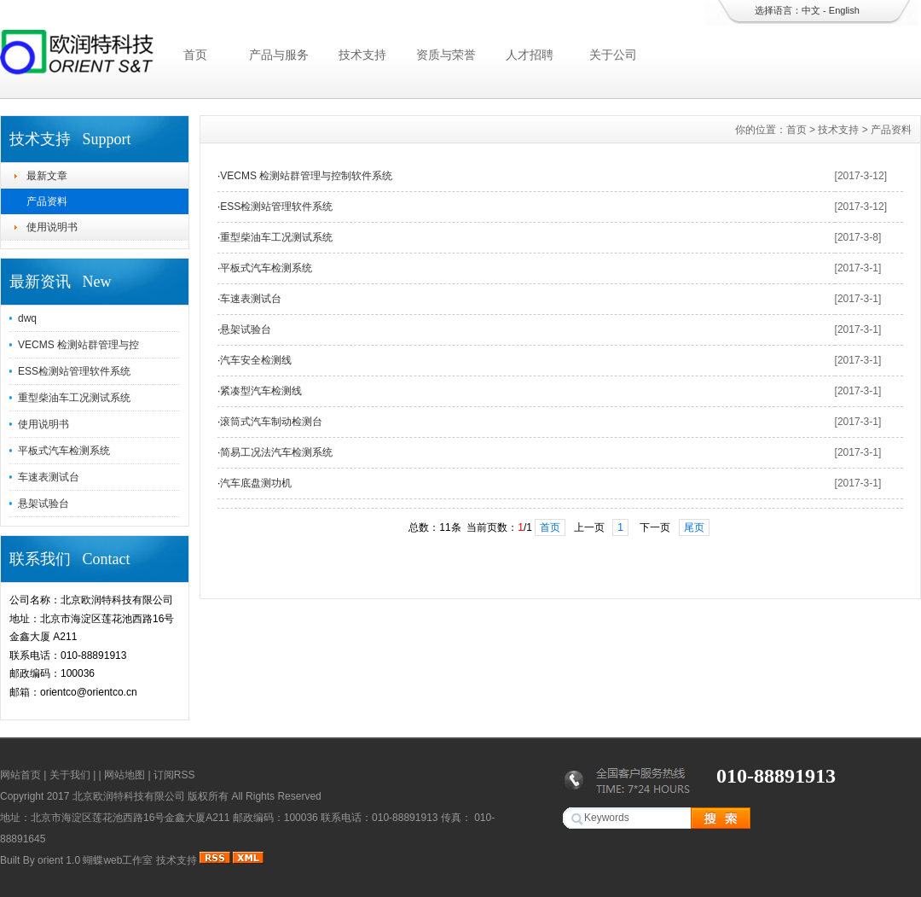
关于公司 (613, 54)
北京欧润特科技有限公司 (128, 796)
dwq (27, 318)
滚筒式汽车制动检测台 (271, 422)
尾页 (694, 527)
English (844, 10)
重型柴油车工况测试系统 (74, 398)
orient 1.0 (59, 860)
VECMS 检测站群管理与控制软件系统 (306, 176)
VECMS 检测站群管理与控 (78, 345)
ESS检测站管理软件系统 (74, 371)
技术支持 (362, 54)
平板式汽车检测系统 (64, 451)
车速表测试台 (48, 477)
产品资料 (46, 201)
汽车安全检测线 (256, 360)
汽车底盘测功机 (256, 483)
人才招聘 (529, 54)
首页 (195, 54)
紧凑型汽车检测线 (261, 391)
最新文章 (46, 176)
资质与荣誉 (446, 54)
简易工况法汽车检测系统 (276, 452)
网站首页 (20, 775)
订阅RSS (174, 775)
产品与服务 (279, 54)
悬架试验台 (43, 504)
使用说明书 (52, 227)
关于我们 (69, 775)
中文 (811, 10)
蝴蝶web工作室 (118, 860)
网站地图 (124, 775)
